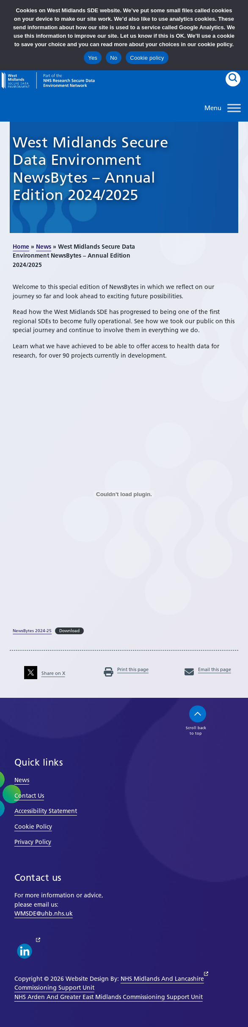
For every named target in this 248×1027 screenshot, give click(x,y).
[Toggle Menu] (234, 108)
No (113, 58)
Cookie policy (147, 58)
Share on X (44, 673)
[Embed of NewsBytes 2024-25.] (124, 494)
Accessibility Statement (45, 811)
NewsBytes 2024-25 (32, 630)
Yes (92, 58)
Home (21, 246)
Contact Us (29, 795)
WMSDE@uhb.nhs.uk (43, 913)
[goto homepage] (48, 80)
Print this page (126, 669)
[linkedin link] (24, 951)
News (43, 246)
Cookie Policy (33, 826)
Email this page (208, 669)
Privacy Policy (32, 842)
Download (69, 630)
